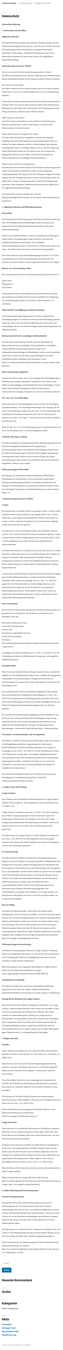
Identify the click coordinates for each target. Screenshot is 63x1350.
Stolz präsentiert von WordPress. (21, 1345)
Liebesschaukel (9, 3)
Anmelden (7, 1324)
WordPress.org (9, 1335)
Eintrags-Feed (8, 1328)
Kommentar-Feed (10, 1331)
